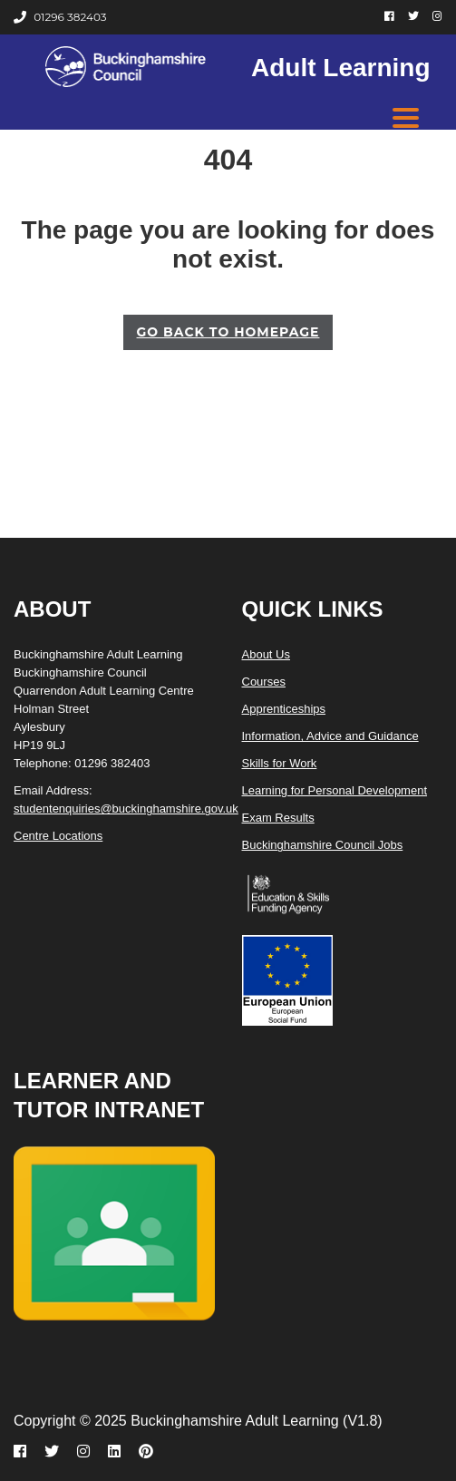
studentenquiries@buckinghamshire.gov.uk (126, 808)
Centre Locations (58, 836)
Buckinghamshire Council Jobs (322, 845)
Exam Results (278, 817)
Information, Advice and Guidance (330, 736)
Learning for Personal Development (335, 790)
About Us (266, 654)
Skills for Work (279, 763)
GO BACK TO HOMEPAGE (228, 332)
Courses (264, 681)
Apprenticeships (284, 709)
